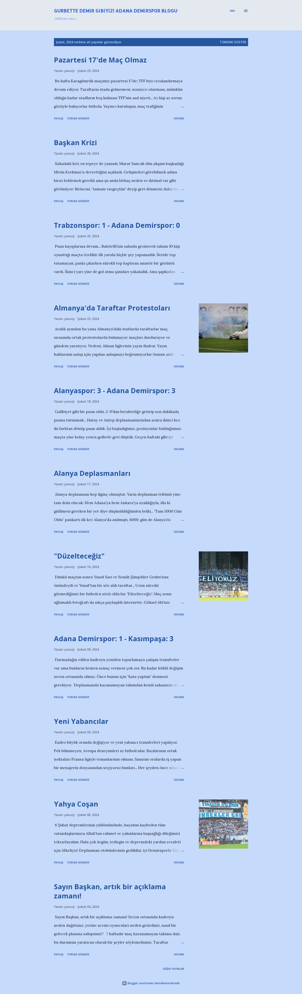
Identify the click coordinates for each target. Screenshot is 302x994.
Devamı (179, 118)
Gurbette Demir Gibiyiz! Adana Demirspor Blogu (115, 11)
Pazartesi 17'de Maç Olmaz (100, 60)
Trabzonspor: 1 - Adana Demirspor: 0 (117, 225)
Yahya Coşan (76, 804)
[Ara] (232, 10)
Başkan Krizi (75, 142)
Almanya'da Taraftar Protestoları (112, 308)
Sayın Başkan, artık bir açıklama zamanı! (110, 891)
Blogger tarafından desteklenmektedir (151, 983)
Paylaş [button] (58, 118)
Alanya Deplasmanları (92, 473)
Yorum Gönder (78, 118)
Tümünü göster (233, 42)
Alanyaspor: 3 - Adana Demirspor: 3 (114, 390)
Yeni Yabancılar (81, 721)
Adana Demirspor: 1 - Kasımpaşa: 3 (114, 638)
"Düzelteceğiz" (79, 556)
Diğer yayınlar (173, 969)
